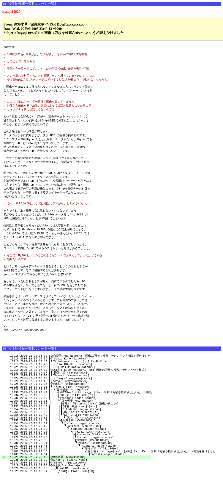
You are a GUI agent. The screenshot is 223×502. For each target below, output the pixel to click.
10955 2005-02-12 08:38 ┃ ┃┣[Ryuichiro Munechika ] (77, 439)
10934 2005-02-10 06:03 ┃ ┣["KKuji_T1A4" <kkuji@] (78, 422)
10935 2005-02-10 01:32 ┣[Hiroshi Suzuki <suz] (80, 486)
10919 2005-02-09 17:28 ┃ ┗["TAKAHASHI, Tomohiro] (79, 391)
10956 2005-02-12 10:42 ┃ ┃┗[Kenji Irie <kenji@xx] (77, 441)
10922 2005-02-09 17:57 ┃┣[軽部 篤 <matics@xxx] (78, 399)
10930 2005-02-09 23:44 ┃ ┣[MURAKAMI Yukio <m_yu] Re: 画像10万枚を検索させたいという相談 (79, 419)
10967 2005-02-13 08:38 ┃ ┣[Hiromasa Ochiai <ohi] (77, 461)
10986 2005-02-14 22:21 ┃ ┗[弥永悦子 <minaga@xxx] (75, 470)
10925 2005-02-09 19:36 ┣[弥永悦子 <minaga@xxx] (79, 410)
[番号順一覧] (23, 4)
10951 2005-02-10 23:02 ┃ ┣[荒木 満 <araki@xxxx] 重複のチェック (75, 430)
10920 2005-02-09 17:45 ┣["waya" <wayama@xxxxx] (80, 408)
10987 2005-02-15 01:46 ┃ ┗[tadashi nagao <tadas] (76, 472)
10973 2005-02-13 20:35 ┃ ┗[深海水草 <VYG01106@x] (76, 467)
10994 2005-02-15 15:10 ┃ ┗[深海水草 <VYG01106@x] (75, 475)
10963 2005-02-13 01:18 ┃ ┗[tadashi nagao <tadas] (77, 455)
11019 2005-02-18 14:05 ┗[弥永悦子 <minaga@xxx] (79, 492)
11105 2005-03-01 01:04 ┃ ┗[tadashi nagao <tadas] (75, 481)
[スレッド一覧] (44, 4)
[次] (10, 4)
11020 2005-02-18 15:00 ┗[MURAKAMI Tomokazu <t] (80, 495)
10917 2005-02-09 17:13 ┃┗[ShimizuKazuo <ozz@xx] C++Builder (79, 388)
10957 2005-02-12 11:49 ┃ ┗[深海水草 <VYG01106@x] (77, 447)
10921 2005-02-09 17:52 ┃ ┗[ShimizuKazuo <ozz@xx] (78, 394)
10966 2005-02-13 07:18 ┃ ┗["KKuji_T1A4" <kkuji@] (77, 458)
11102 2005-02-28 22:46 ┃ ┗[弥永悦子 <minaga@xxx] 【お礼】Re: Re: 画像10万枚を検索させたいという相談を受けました (111, 478)
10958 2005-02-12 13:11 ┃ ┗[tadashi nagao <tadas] (78, 450)
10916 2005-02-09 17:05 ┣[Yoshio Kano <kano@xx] (80, 385)
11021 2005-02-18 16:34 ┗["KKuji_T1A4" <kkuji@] (79, 498)
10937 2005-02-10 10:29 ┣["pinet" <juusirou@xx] (80, 489)
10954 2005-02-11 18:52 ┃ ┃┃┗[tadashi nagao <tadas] (76, 436)
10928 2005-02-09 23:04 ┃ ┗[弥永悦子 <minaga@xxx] (78, 416)
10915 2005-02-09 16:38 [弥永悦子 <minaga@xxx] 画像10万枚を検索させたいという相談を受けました (78, 382)
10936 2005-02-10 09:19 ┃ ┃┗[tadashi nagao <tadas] (78, 425)
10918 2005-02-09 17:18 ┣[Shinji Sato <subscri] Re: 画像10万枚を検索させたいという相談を (77, 396)
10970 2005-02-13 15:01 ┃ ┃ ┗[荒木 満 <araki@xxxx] (76, 444)
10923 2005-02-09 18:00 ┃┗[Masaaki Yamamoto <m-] (79, 402)
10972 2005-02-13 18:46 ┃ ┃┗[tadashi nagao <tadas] (76, 464)
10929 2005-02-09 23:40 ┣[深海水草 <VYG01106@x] (79, 484)
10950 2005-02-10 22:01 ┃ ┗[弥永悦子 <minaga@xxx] (77, 427)
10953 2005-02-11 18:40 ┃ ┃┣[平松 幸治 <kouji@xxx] (76, 433)
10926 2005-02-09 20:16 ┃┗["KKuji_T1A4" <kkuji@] (79, 413)
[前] (5, 4)
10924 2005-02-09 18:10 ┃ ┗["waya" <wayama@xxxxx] (79, 405)
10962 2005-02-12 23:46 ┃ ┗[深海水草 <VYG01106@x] (76, 453)
